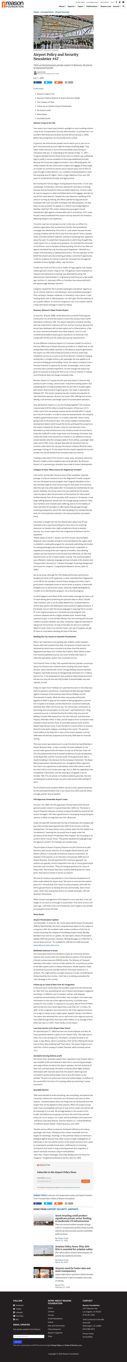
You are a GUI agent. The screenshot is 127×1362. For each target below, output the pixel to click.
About (61, 6)
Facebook (18, 1305)
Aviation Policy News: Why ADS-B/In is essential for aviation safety (74, 1248)
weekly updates (23, 1329)
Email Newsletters (55, 1318)
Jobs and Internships (56, 1325)
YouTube (18, 1316)
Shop (50, 1336)
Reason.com (105, 6)
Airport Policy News (46, 50)
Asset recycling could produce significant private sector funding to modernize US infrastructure (73, 1218)
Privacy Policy (66, 1187)
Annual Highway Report (92, 2)
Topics (80, 6)
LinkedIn (18, 1312)
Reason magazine (55, 1333)
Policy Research (54, 1329)
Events (112, 2)
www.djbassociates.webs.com (46, 945)
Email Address (44, 1178)
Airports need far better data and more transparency (73, 1269)
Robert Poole (40, 1195)
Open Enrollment (104, 2)
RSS (16, 1319)
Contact (51, 1311)
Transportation (47, 12)
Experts (71, 6)
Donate (116, 6)
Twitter (17, 1309)
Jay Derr (61, 1285)
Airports (73, 1209)
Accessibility (88, 1337)
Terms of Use (76, 1187)
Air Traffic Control (80, 2)
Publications (91, 6)
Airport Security (62, 12)
